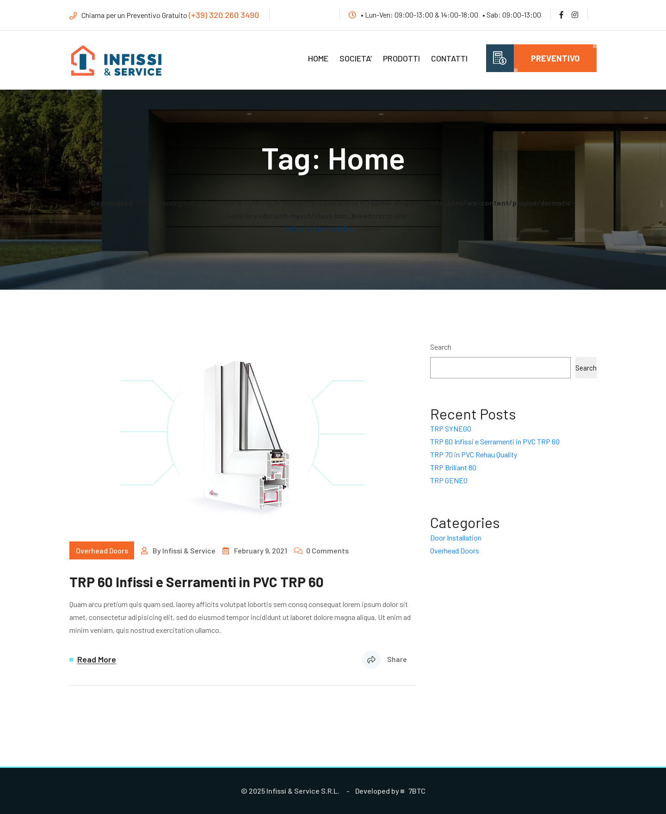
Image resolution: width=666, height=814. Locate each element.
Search (440, 346)
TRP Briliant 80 (453, 467)
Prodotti (401, 58)
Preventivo (555, 58)
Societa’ (355, 58)
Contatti (449, 58)
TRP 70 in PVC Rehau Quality (473, 454)
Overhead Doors (102, 550)
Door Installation (455, 537)
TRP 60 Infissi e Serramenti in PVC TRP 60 (196, 581)
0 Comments (327, 550)
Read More (96, 659)
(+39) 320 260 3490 (224, 15)
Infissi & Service (189, 550)
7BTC (417, 791)
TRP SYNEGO (450, 428)
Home (318, 58)
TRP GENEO (449, 480)
